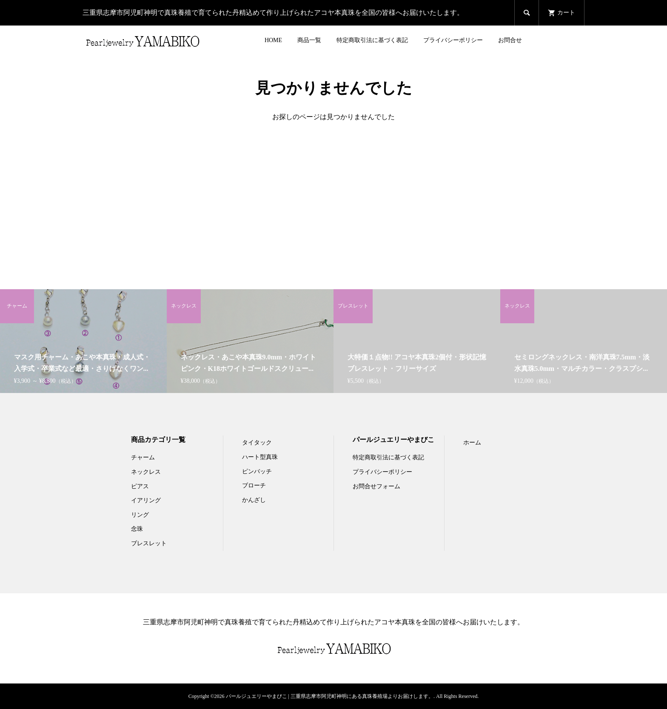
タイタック (257, 442)
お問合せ (510, 40)
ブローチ (254, 485)
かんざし (254, 500)
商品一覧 (309, 40)
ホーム (472, 442)
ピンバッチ (257, 471)
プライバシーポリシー (453, 40)
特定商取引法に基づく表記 (372, 40)
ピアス (140, 486)
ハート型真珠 (260, 457)
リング (140, 515)
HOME (273, 40)
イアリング (146, 500)
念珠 (137, 529)
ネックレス (146, 472)
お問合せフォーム (376, 486)
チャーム (143, 457)
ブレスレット (149, 543)
